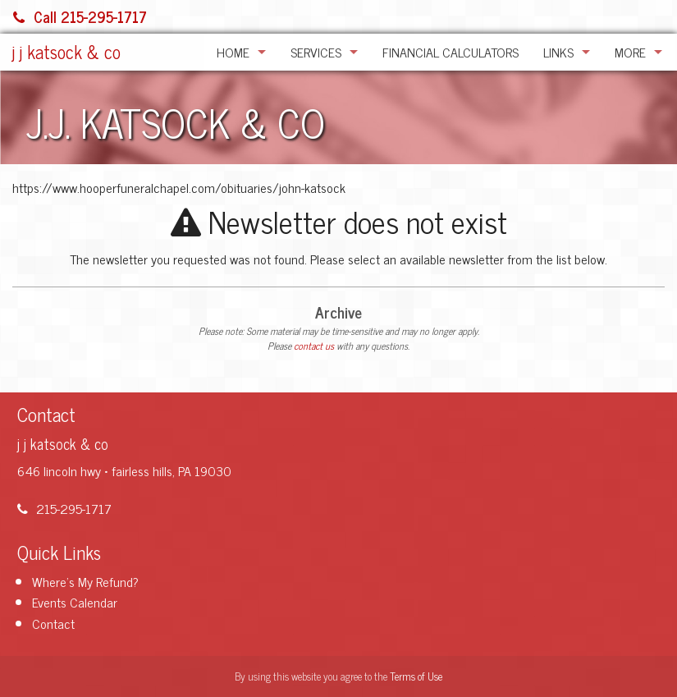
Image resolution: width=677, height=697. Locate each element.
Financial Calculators (450, 51)
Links (558, 51)
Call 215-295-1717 (80, 16)
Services (315, 51)
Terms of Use (416, 676)
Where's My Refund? (85, 581)
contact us (314, 345)
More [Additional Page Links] (630, 51)
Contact (53, 623)
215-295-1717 (64, 508)
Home (233, 51)
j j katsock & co (66, 51)
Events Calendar (74, 601)
